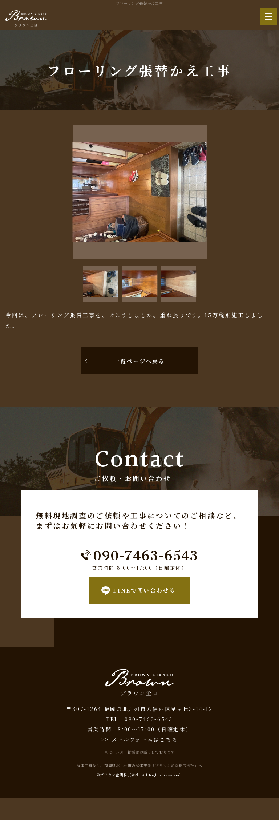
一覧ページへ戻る (139, 361)
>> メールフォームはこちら (139, 739)
